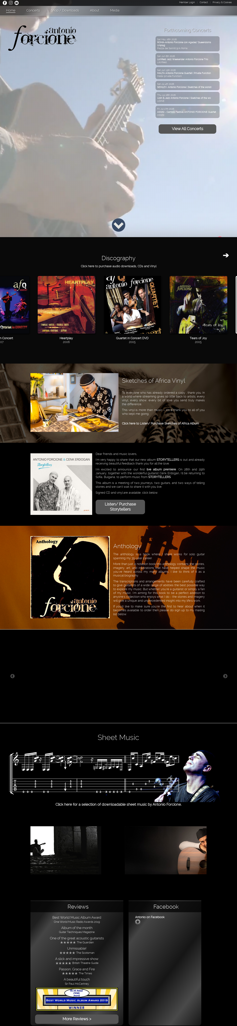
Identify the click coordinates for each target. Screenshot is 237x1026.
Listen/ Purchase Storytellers (120, 507)
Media (114, 10)
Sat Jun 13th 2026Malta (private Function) (184, 73)
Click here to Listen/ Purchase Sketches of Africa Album (160, 423)
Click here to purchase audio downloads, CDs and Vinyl (118, 266)
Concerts (33, 10)
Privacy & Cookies (222, 2)
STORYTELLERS (168, 459)
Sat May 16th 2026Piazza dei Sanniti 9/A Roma (184, 44)
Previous (12, 676)
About (94, 10)
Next (225, 676)
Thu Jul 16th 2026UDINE (184, 98)
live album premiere (161, 469)
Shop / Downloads (65, 10)
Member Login (187, 2)
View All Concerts (187, 128)
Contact (204, 2)
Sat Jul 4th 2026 (184, 85)
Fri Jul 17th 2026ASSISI (186, 112)
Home (10, 10)
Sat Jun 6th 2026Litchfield (182, 59)
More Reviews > (77, 1019)
